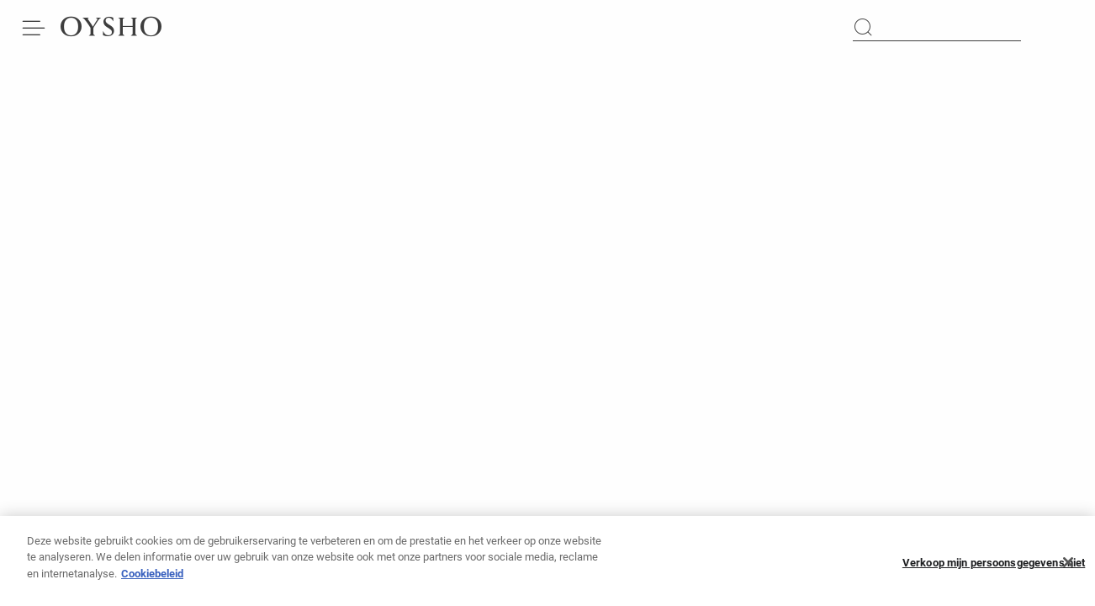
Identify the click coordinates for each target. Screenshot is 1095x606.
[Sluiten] (1068, 566)
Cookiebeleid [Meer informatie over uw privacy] (152, 577)
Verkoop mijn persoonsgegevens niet (993, 567)
